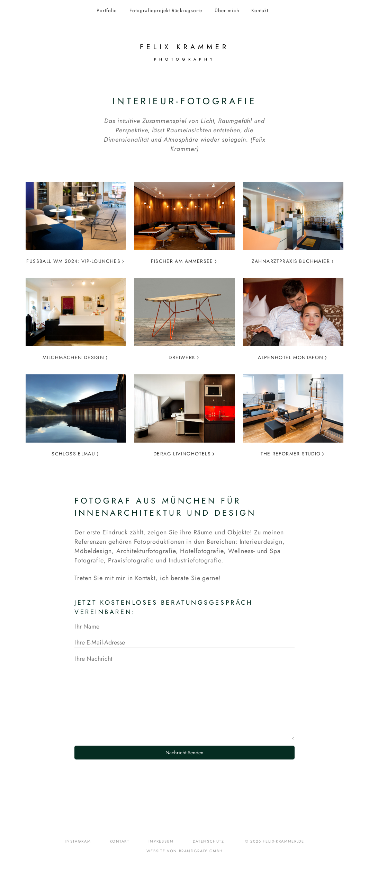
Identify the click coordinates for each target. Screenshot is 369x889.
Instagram (78, 841)
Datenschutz (208, 841)
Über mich (227, 10)
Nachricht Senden (184, 752)
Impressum (161, 841)
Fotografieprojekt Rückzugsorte (165, 10)
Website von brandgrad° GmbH (184, 851)
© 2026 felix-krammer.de (274, 841)
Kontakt (259, 10)
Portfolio (107, 10)
